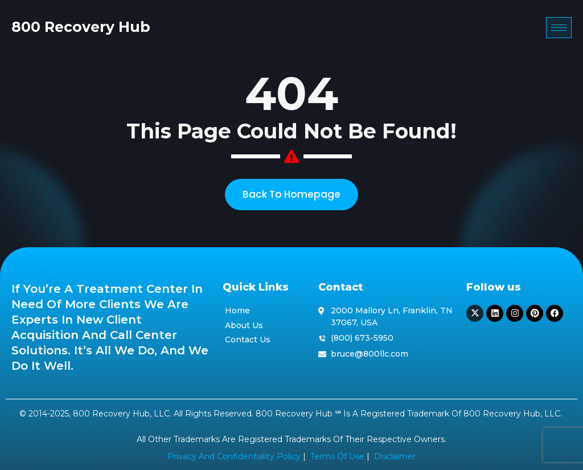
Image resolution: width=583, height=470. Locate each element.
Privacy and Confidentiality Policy (234, 456)
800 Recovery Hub (80, 26)
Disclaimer (395, 456)
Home (237, 310)
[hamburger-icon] (559, 27)
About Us (244, 325)
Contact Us (247, 339)
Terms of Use (337, 456)
